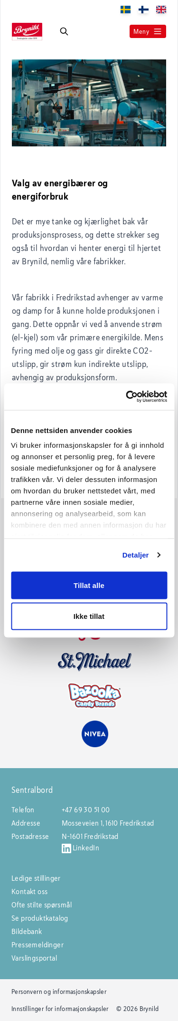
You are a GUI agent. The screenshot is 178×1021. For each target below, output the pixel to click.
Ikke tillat (89, 616)
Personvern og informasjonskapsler (58, 991)
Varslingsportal (34, 958)
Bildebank (26, 931)
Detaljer (135, 555)
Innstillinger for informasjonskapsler (60, 1008)
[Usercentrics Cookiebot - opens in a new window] (126, 397)
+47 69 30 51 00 (86, 810)
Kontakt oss (29, 891)
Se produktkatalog (39, 918)
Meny (147, 31)
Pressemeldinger (37, 945)
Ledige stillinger (36, 878)
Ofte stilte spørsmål (41, 905)
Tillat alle (89, 585)
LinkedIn (81, 848)
